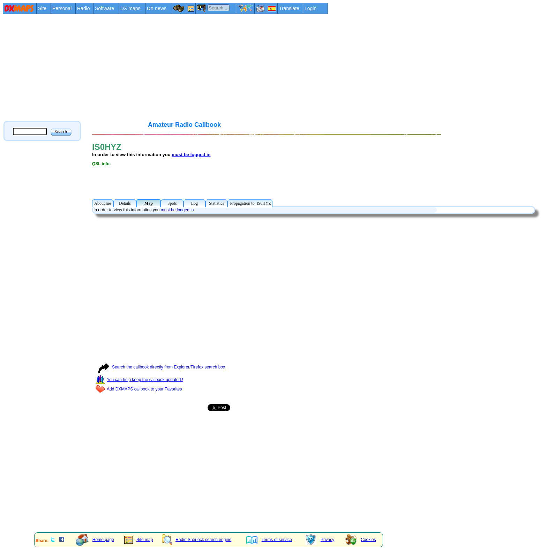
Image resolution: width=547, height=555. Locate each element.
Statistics (216, 203)
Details (125, 203)
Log (194, 203)
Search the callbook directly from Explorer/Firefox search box (160, 367)
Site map (138, 539)
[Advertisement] (212, 67)
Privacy (319, 539)
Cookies (360, 539)
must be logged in (191, 154)
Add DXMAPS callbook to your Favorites (138, 389)
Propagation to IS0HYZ (250, 203)
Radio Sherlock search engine (196, 539)
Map (148, 203)
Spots (172, 203)
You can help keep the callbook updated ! (139, 379)
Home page (95, 539)
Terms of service (269, 539)
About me (102, 203)
